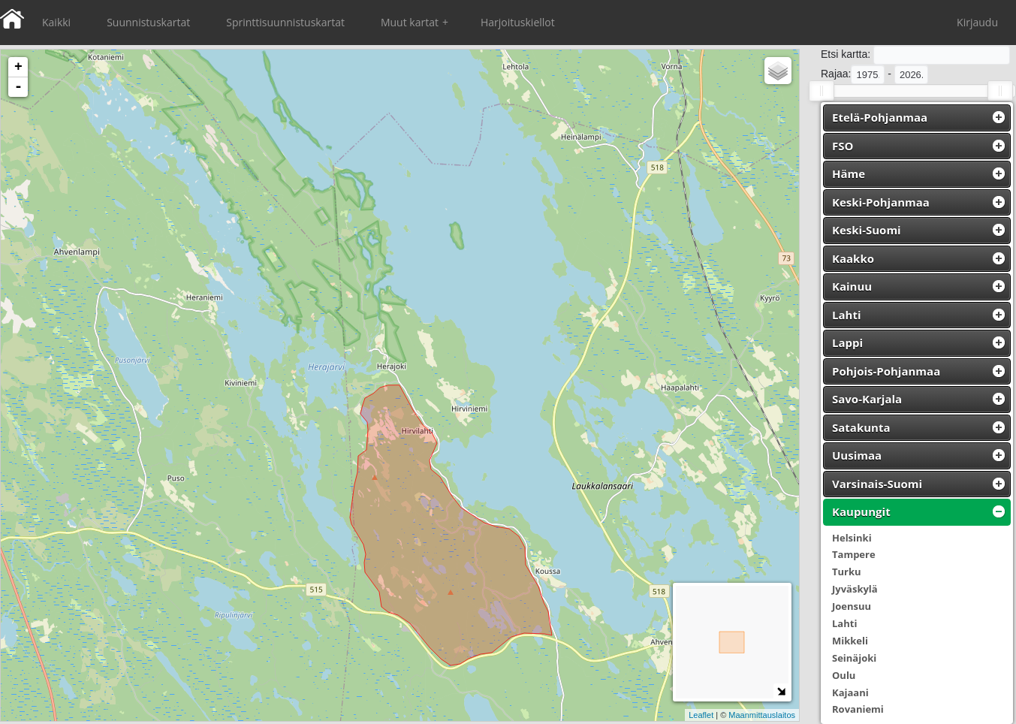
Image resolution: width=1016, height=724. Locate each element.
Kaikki (56, 22)
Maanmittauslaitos (761, 714)
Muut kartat (414, 22)
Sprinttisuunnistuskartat (285, 22)
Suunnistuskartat (148, 22)
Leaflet (701, 714)
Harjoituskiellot (518, 22)
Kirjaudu (977, 22)
